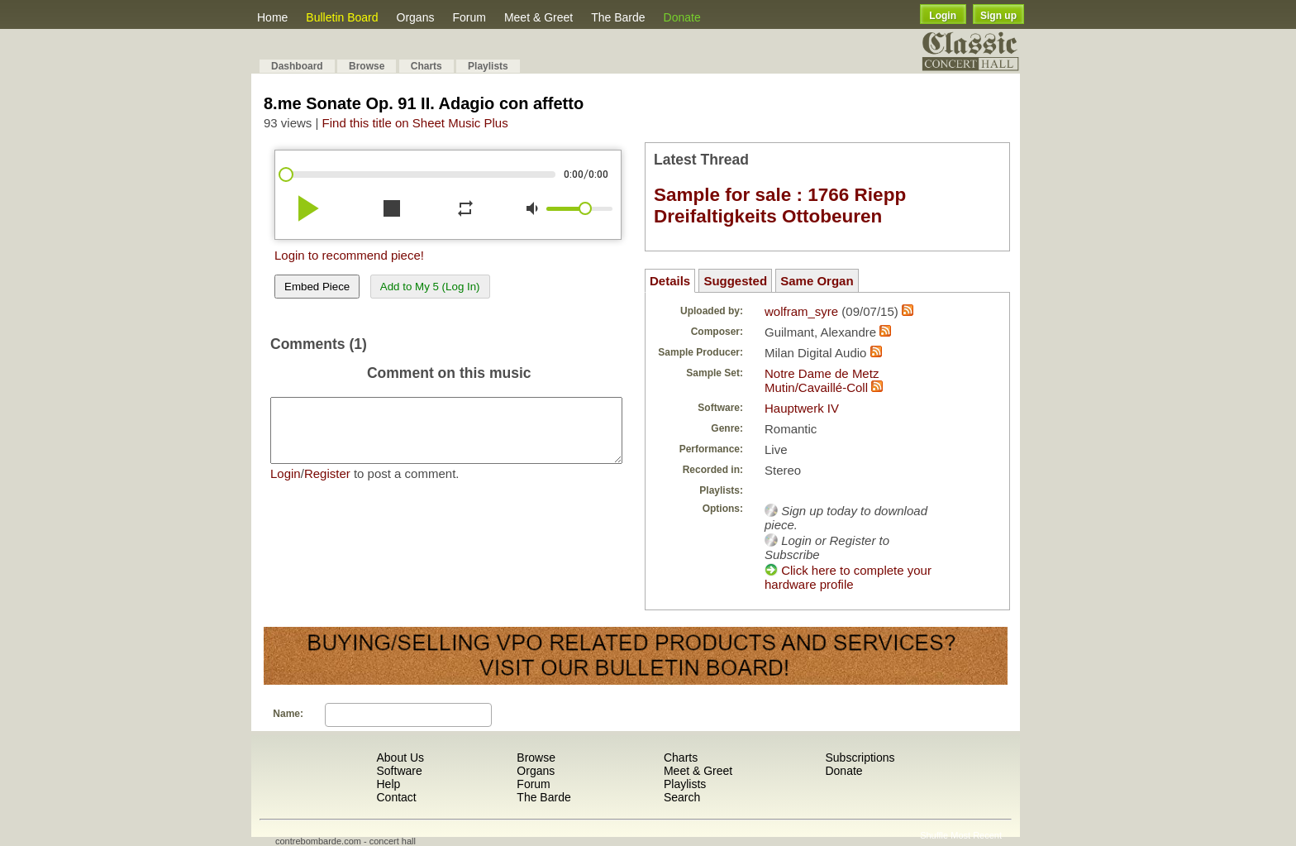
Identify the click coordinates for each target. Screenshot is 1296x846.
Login (942, 16)
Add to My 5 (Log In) (430, 286)
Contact (396, 797)
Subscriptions (859, 757)
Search (682, 797)
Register (327, 486)
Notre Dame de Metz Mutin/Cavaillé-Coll (822, 380)
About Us (400, 757)
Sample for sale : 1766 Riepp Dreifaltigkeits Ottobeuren (780, 205)
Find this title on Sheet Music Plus (415, 123)
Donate (682, 17)
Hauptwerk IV (802, 408)
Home (272, 17)
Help (388, 784)
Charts (426, 66)
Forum (468, 17)
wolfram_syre (801, 311)
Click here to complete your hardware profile (848, 577)
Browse (366, 66)
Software (399, 770)
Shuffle (934, 835)
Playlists (488, 66)
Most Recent (976, 835)
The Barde (618, 17)
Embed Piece (317, 286)
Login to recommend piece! (349, 255)
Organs (416, 17)
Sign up (998, 16)
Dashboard (297, 66)
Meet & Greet (538, 17)
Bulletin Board (342, 17)
